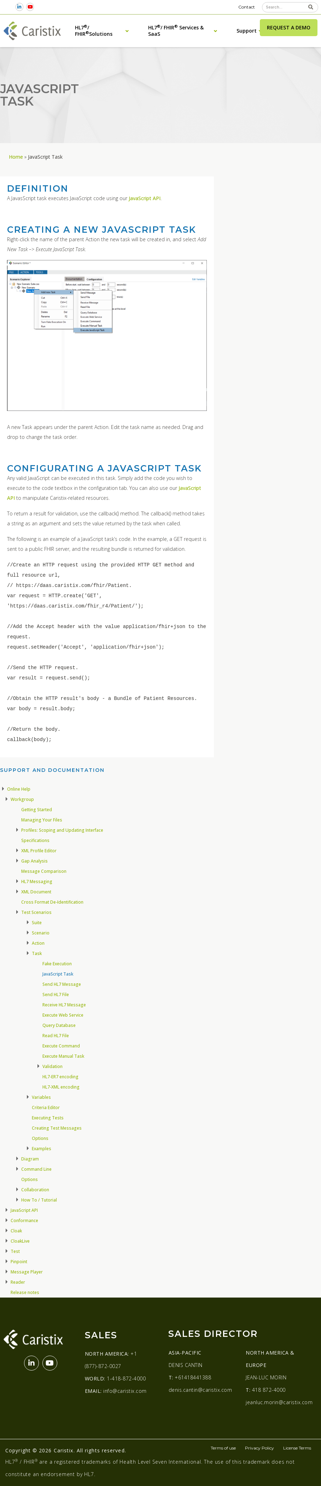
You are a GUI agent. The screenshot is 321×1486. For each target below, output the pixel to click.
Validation (52, 1066)
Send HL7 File (55, 994)
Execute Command (61, 1046)
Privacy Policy (259, 1448)
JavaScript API (144, 198)
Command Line (36, 1169)
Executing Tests (48, 1118)
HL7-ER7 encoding (60, 1077)
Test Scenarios (36, 912)
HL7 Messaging (36, 881)
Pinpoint (19, 1262)
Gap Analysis (34, 861)
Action (38, 943)
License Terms (297, 1448)
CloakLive (20, 1241)
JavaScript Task (57, 974)
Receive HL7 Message (64, 1005)
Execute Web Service (62, 1015)
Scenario (40, 933)
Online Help (18, 789)
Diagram (30, 1159)
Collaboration (35, 1190)
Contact (246, 7)
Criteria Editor (46, 1107)
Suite (37, 923)
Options (40, 1138)
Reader (18, 1282)
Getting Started (36, 810)
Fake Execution (57, 964)
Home (16, 156)
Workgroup (22, 799)
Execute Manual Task (63, 1056)
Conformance (24, 1220)
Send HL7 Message (61, 984)
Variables (41, 1097)
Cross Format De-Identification (52, 902)
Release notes (25, 1292)
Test (15, 1251)
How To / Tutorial (39, 1200)
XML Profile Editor (39, 851)
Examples (41, 1149)
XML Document (36, 892)
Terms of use (223, 1448)
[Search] (310, 7)
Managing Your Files (41, 820)
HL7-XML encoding (61, 1087)
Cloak (16, 1231)
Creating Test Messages (57, 1128)
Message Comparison (43, 871)
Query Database (59, 1025)
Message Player (27, 1272)
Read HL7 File (55, 1036)
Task (37, 953)
